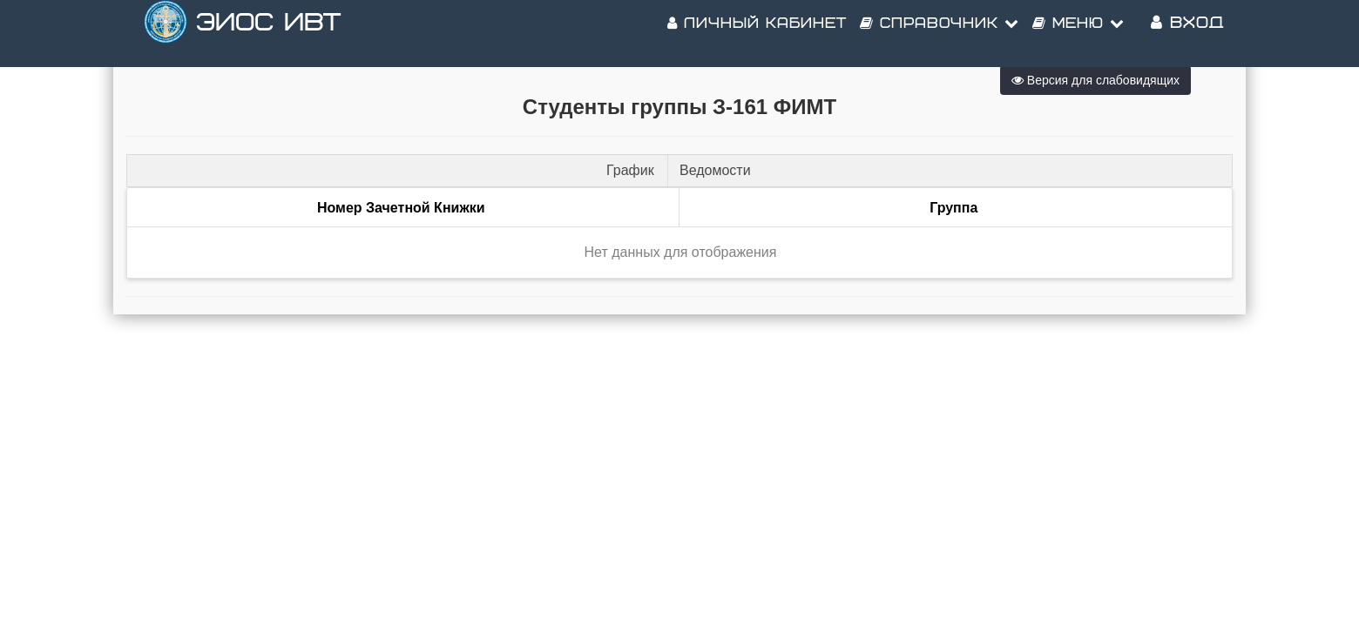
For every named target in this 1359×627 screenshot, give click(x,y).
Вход (1187, 34)
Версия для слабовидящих (1095, 80)
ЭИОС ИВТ (268, 34)
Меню (1078, 35)
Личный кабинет (757, 35)
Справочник (939, 35)
